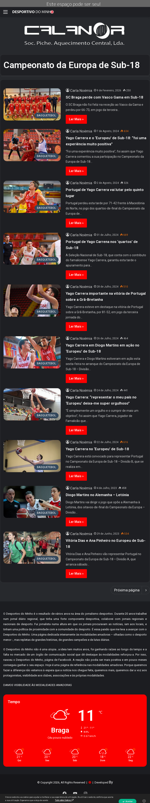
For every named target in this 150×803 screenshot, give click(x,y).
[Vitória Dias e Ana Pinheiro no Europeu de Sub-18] (32, 548)
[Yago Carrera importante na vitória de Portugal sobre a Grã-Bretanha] (32, 300)
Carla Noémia (81, 90)
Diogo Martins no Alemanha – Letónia (97, 495)
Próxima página (130, 590)
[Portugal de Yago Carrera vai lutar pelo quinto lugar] (32, 197)
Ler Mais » (76, 119)
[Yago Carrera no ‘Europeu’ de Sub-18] (32, 456)
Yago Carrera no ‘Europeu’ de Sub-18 (97, 449)
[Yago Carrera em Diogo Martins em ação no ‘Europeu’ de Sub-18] (32, 352)
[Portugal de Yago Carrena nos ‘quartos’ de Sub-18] (32, 249)
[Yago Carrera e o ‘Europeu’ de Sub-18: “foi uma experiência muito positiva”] (32, 145)
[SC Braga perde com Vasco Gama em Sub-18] (32, 104)
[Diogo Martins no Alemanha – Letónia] (32, 502)
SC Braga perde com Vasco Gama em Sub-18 (104, 97)
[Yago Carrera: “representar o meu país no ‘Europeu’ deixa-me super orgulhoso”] (32, 404)
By (111, 782)
